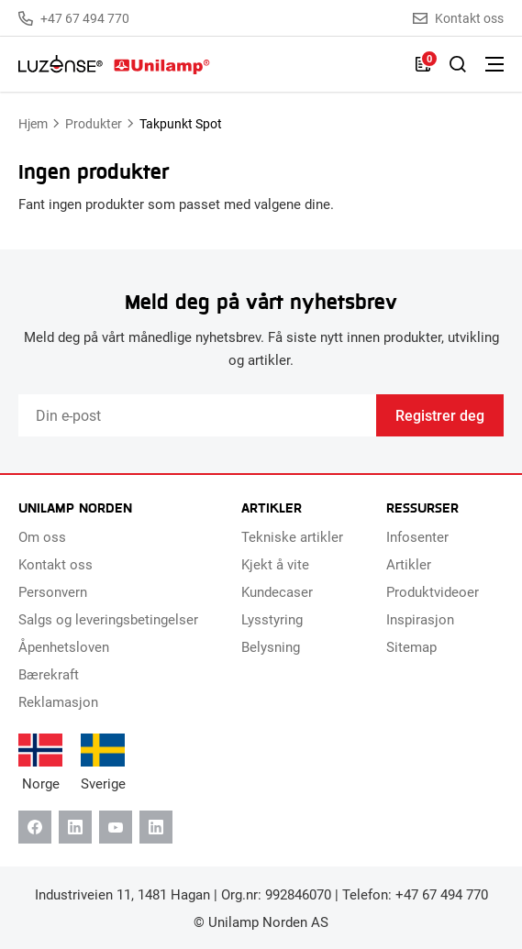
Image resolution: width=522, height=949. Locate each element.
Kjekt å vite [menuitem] (275, 564)
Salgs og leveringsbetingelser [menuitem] (108, 619)
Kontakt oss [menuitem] (55, 564)
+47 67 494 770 (73, 18)
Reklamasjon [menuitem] (58, 701)
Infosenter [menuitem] (417, 536)
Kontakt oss (458, 18)
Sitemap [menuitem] (411, 646)
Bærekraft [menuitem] (48, 674)
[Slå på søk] (458, 64)
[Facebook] (34, 827)
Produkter (93, 123)
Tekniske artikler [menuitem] (292, 536)
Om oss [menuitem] (42, 536)
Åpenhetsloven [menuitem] (63, 646)
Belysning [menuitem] (270, 646)
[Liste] (423, 64)
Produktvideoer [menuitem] (432, 591)
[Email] (197, 415)
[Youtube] (115, 827)
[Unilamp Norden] (114, 64)
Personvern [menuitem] (52, 591)
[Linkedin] (75, 827)
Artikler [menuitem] (408, 564)
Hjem (33, 123)
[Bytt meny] (494, 64)
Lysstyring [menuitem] (272, 619)
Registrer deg (439, 415)
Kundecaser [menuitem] (277, 591)
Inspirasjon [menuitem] (420, 619)
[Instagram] (155, 827)
